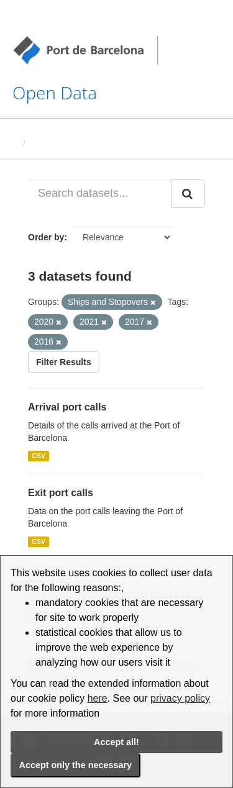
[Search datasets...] (100, 193)
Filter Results (63, 362)
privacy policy (180, 698)
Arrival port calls (67, 407)
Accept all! (116, 742)
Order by (46, 237)
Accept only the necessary (75, 765)
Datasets (47, 143)
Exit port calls (60, 492)
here (97, 698)
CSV (38, 456)
